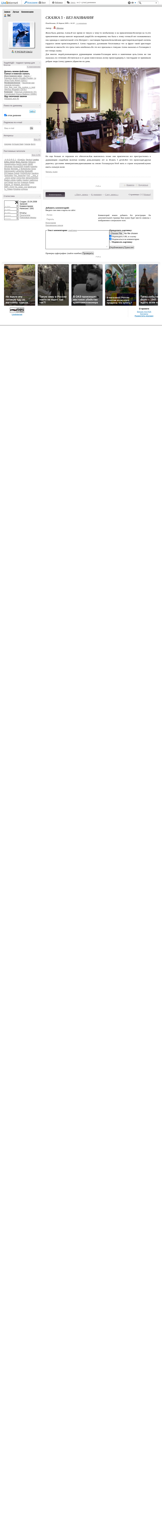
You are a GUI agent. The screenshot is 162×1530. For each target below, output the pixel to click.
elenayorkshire (32, 178)
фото (33, 144)
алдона (24, 189)
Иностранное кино (13, 76)
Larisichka (19, 171)
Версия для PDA (144, 312)
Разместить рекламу (144, 316)
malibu (19, 180)
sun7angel (8, 182)
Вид (133, 3)
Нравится (130, 185)
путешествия (17, 144)
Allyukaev (8, 166)
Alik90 (30, 164)
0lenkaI (29, 160)
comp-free (20, 178)
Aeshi (24, 164)
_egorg (7, 178)
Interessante (9, 171)
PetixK (17, 173)
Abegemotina (10, 164)
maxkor (26, 180)
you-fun (17, 182)
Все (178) (36, 155)
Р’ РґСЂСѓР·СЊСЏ (23, 52)
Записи (7, 12)
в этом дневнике (13, 115)
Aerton (19, 164)
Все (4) (37, 139)
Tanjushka (8, 175)
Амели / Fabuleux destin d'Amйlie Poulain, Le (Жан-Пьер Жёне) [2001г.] (20, 78)
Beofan (7, 169)
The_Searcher (19, 175)
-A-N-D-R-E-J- (10, 160)
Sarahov (35, 173)
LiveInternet (10, 3)
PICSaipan (8, 173)
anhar (13, 178)
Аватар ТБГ (21, 35)
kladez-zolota (10, 180)
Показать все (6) (11, 99)
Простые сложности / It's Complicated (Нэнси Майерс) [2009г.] (20, 93)
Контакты (144, 314)
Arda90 (26, 166)
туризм (27, 144)
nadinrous (33, 180)
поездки (7, 144)
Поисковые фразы (28, 217)
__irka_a (34, 175)
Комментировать (55, 195)
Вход (44, 2)
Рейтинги (59, 2)
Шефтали (32, 187)
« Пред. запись (81, 194)
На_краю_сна (21, 187)
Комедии (8, 92)
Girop (33, 169)
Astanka (33, 166)
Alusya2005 (18, 166)
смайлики (72, 230)
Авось (72, 2)
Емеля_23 (8, 185)
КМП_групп (9, 187)
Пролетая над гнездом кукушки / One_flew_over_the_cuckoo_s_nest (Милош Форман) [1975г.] (19, 86)
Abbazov (32, 162)
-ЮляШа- (21, 160)
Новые (147, 194)
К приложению (33, 67)
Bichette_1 (15, 169)
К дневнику (96, 194)
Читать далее (52, 171)
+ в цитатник (81, 23)
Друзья (16, 12)
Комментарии (27, 12)
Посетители (25, 215)
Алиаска (24, 182)
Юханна (17, 189)
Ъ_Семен (8, 189)
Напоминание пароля (54, 225)
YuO (28, 175)
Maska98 (29, 171)
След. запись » (111, 194)
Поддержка (129, 2)
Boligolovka (25, 169)
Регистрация (32, 2)
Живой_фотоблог (21, 185)
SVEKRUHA (25, 173)
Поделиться (143, 185)
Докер (31, 182)
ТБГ (5, 15)
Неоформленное (12, 83)
